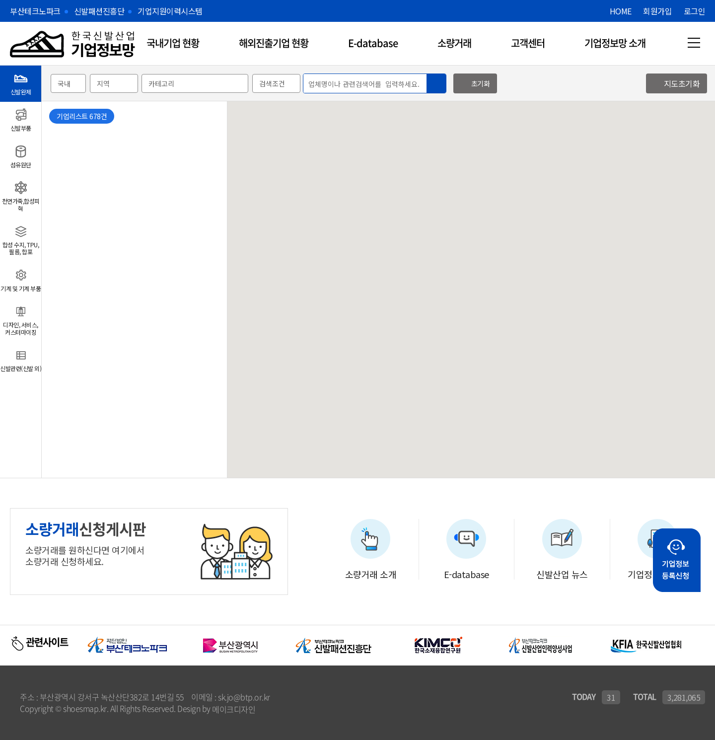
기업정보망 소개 (614, 43)
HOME (621, 11)
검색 (436, 83)
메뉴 (694, 43)
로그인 (695, 11)
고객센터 (528, 43)
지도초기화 (682, 83)
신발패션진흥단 (99, 11)
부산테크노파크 (35, 11)
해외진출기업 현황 (273, 43)
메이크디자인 (233, 709)
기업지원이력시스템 (170, 11)
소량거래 (454, 43)
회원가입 (657, 11)
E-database (373, 43)
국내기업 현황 (172, 43)
